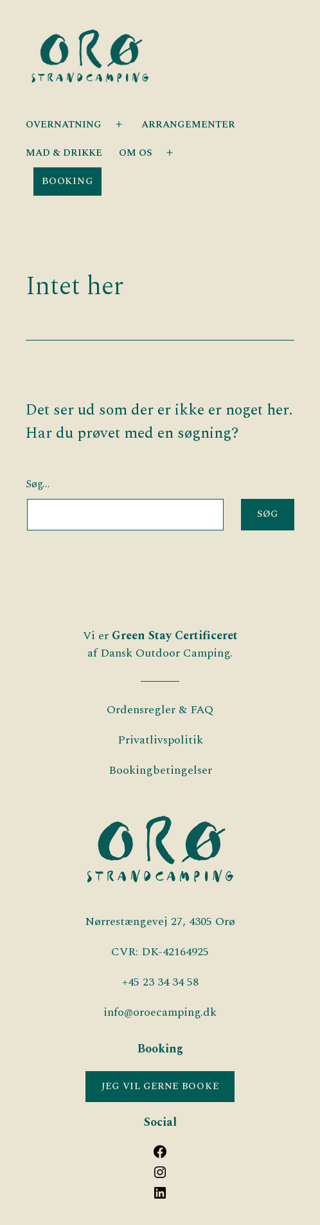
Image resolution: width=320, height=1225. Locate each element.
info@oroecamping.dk (160, 1012)
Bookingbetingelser (160, 770)
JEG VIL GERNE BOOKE (160, 1087)
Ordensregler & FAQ (160, 709)
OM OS (135, 152)
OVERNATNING (64, 124)
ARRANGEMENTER (188, 124)
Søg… (37, 484)
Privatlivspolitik (160, 740)
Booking (67, 181)
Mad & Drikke (64, 152)
